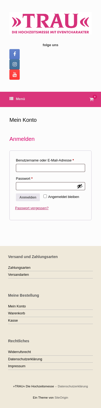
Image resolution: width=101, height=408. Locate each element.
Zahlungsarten (19, 268)
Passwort (33, 178)
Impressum (16, 366)
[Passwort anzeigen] (80, 186)
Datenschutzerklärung (25, 359)
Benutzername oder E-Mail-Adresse (50, 159)
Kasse (13, 320)
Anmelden (27, 197)
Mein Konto (17, 306)
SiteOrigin (61, 397)
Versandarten (18, 275)
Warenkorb (16, 313)
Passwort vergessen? (31, 208)
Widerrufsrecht (19, 352)
